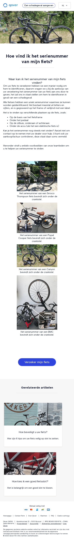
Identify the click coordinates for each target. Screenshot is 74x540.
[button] (65, 5)
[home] (11, 5)
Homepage (7, 516)
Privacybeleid (22, 523)
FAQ (52, 516)
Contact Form (20, 516)
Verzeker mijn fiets (37, 362)
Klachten (43, 516)
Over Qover (32, 516)
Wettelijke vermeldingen (51, 523)
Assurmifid (34, 523)
